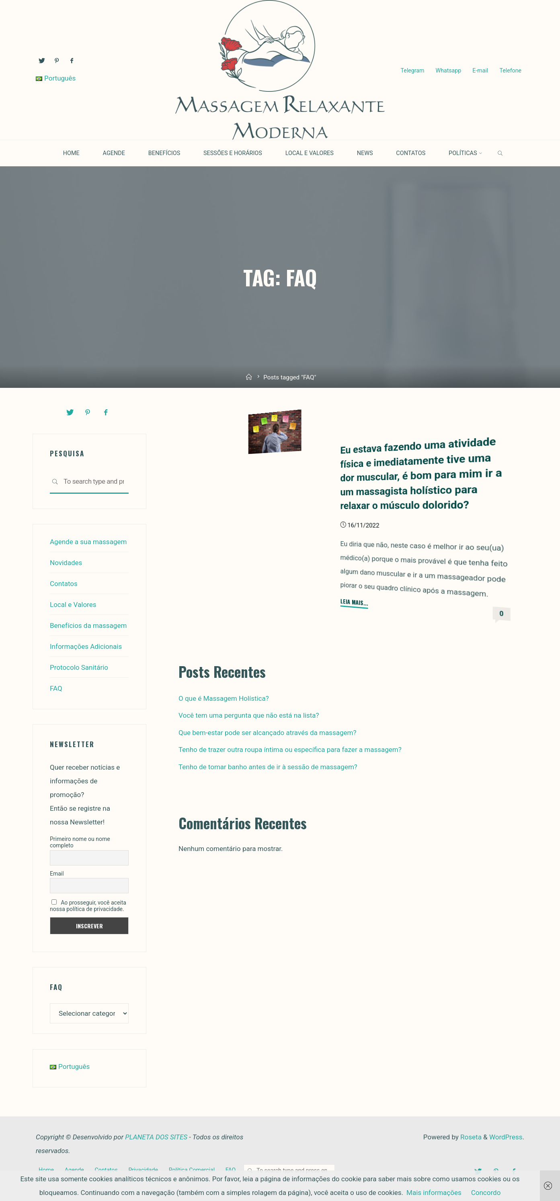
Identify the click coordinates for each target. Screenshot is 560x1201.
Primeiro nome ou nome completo (80, 842)
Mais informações (434, 1193)
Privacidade (143, 1170)
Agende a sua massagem (88, 542)
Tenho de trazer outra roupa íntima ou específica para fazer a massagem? (290, 749)
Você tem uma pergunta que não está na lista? (248, 715)
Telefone (510, 70)
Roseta (470, 1137)
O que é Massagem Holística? (223, 698)
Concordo (486, 1193)
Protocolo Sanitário (79, 667)
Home (46, 1170)
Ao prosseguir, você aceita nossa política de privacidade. (88, 905)
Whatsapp (449, 70)
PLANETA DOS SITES (156, 1137)
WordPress (506, 1137)
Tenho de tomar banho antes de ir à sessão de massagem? (267, 767)
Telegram (413, 70)
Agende (74, 1170)
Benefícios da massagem (88, 625)
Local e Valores (73, 604)
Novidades (66, 563)
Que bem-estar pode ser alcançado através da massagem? (267, 733)
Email (57, 873)
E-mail (480, 70)
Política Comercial (192, 1170)
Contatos (64, 584)
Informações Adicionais (86, 646)
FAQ (56, 688)
